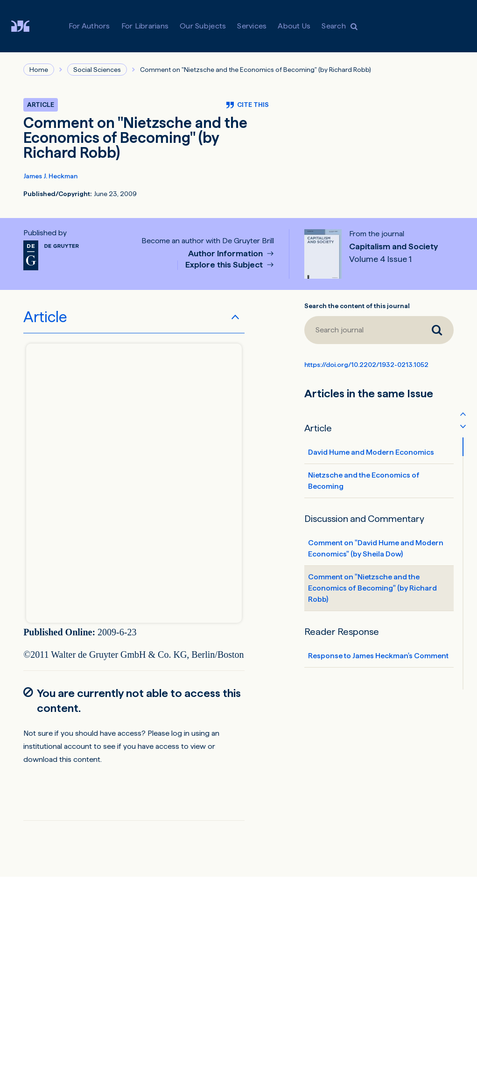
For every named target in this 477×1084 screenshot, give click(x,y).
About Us (294, 25)
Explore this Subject (225, 264)
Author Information (226, 253)
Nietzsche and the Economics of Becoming (364, 481)
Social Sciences (97, 69)
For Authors (89, 25)
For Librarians (145, 25)
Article (45, 317)
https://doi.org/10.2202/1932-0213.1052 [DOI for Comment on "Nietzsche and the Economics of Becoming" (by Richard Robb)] (366, 364)
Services (252, 25)
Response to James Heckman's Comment (378, 655)
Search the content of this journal (357, 306)
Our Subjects (203, 25)
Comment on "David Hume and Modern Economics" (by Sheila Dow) (375, 548)
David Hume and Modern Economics (371, 452)
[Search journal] (362, 330)
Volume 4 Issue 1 (380, 259)
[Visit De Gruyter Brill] (27, 26)
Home (38, 69)
